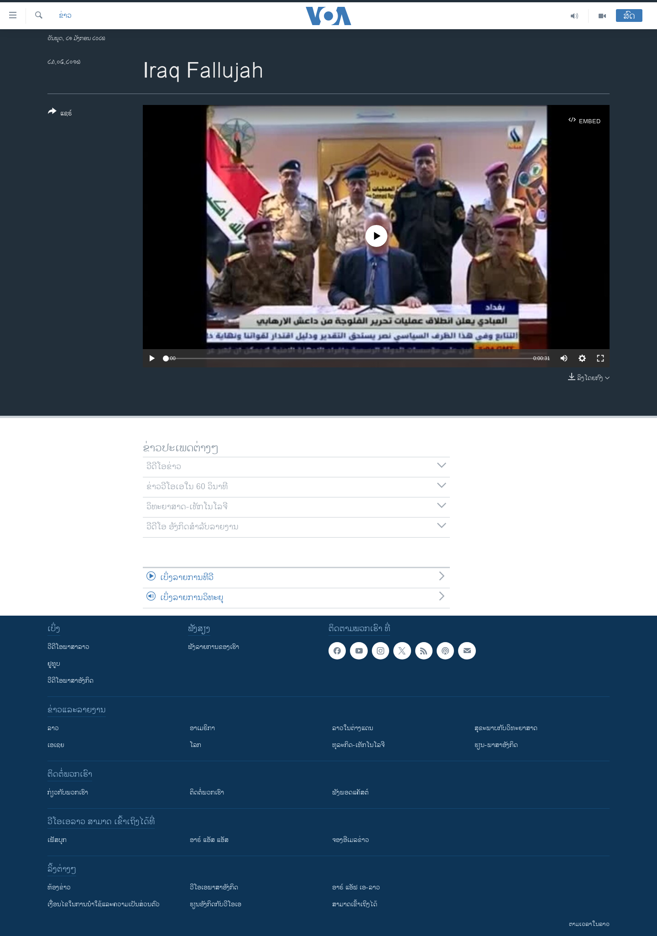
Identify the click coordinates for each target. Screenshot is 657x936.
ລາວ (53, 728)
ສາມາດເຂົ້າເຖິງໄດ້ (354, 904)
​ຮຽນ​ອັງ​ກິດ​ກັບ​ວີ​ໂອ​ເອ (215, 904)
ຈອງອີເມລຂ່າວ (350, 840)
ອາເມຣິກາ (202, 728)
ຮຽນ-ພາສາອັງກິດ (496, 745)
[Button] (60, 114)
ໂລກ (195, 745)
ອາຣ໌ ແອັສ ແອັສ (209, 840)
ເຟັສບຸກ (57, 840)
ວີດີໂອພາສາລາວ (68, 647)
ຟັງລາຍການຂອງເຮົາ (213, 647)
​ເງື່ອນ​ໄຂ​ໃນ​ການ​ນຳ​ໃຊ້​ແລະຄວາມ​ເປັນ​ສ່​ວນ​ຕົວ (103, 904)
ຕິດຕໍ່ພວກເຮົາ (207, 792)
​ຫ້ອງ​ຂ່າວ (59, 887)
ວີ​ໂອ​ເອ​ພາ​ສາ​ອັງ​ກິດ (214, 887)
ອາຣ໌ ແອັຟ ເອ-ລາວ (356, 887)
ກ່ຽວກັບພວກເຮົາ (67, 792)
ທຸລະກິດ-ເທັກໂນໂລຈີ (358, 745)
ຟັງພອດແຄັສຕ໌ (350, 792)
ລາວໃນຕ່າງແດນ (352, 728)
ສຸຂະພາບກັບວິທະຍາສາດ (505, 728)
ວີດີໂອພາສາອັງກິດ (70, 680)
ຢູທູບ (53, 664)
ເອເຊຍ (55, 745)
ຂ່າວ (65, 15)
